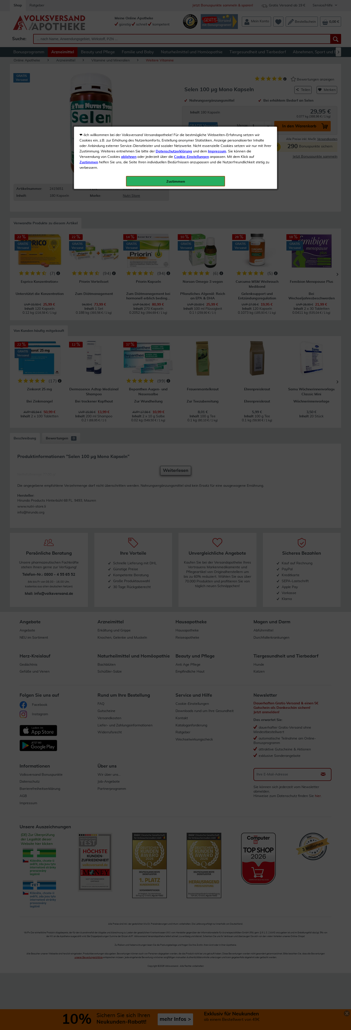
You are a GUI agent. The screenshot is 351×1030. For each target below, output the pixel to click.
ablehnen (128, 116)
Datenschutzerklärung (174, 111)
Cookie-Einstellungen (191, 116)
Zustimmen (88, 122)
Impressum (217, 111)
